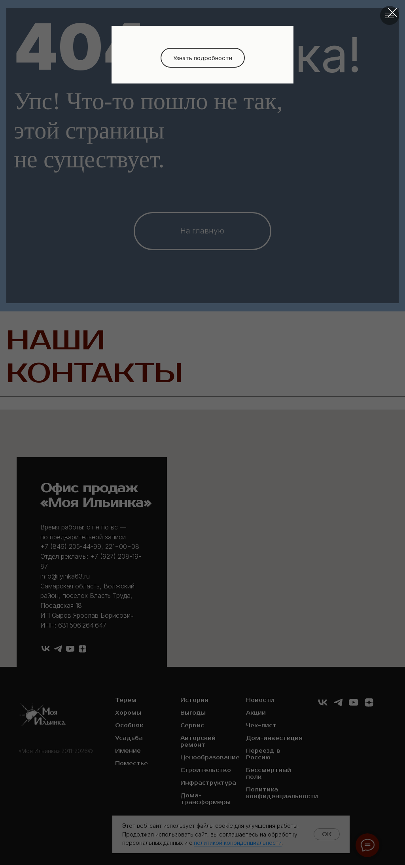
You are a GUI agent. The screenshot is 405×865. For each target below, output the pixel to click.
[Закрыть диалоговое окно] (392, 12)
